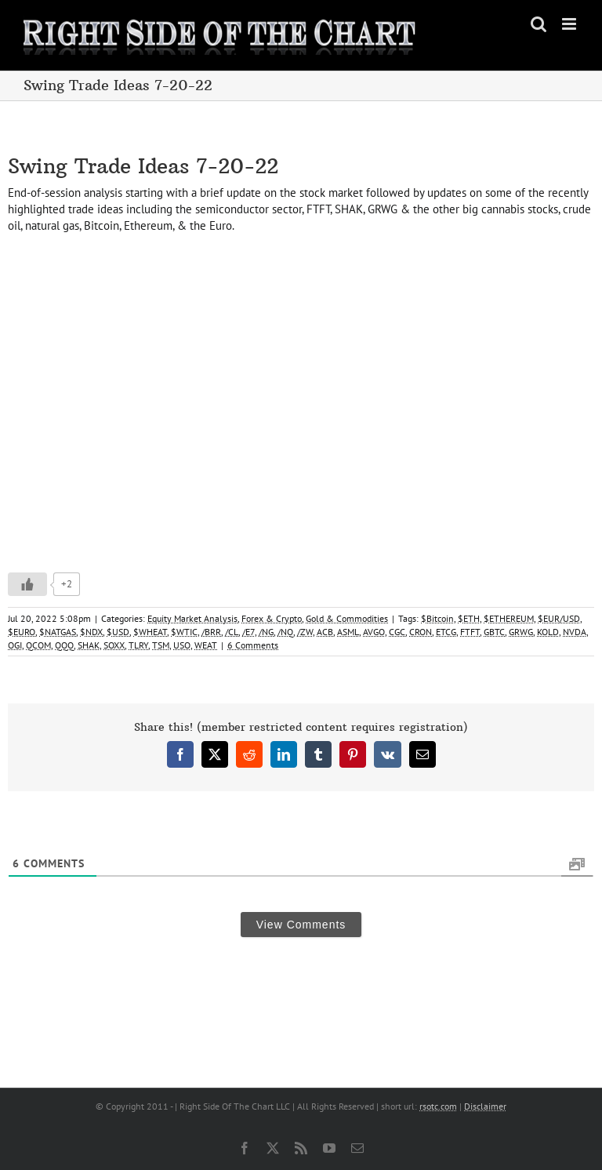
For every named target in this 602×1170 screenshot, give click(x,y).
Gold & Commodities (347, 618)
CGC (397, 632)
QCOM (38, 645)
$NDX (91, 632)
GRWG (521, 632)
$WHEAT (150, 632)
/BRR (211, 632)
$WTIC (184, 632)
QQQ (64, 645)
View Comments (301, 924)
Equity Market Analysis (192, 618)
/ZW (305, 632)
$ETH (469, 618)
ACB (325, 632)
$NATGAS (57, 632)
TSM (160, 645)
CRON (420, 632)
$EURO (21, 632)
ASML (348, 632)
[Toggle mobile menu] (570, 24)
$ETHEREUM (509, 618)
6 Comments (252, 645)
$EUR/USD (559, 618)
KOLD (548, 632)
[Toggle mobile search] (538, 24)
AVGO (374, 632)
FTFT (470, 632)
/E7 (248, 632)
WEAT (205, 645)
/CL (231, 632)
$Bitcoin (437, 618)
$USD (118, 632)
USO (181, 645)
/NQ (285, 632)
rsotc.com (438, 1106)
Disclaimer (485, 1106)
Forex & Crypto (271, 618)
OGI (15, 645)
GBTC (494, 632)
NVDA (574, 632)
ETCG (446, 632)
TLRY (138, 645)
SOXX (114, 645)
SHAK (89, 645)
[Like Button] (27, 584)
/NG (266, 632)
